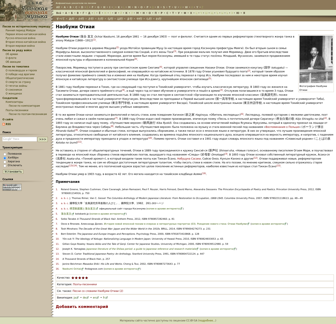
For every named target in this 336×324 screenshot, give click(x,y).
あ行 (71, 18)
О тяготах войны (16, 85)
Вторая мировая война (20, 45)
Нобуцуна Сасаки (189, 158)
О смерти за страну (18, 82)
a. (62, 198)
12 (255, 158)
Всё (58, 13)
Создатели (9, 98)
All (58, 7)
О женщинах (14, 93)
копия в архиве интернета (163, 208)
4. (57, 208)
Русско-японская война (20, 38)
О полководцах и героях (21, 70)
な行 (110, 18)
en (94, 297)
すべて (60, 18)
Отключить (15, 165)
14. (57, 259)
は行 (120, 18)
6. (57, 219)
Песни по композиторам (24, 105)
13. (57, 253)
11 (79, 142)
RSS (8, 124)
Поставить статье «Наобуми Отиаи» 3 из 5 (79, 277)
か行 (81, 18)
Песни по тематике (15, 66)
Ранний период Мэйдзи (21, 30)
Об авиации (13, 61)
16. (57, 268)
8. (57, 228)
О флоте (11, 58)
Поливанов (15, 153)
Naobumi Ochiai (71, 268)
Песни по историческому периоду (26, 26)
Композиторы (14, 101)
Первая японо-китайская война (26, 34)
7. (57, 223)
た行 (100, 18)
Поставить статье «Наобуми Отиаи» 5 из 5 (86, 277)
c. (68, 198)
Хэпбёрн (13, 157)
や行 (139, 18)
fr (104, 297)
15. (57, 264)
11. (57, 244)
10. (57, 238)
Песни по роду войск (17, 50)
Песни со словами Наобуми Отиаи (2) (98, 291)
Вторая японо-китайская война (26, 41)
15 (278, 165)
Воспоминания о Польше (282, 126)
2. (57, 198)
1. (57, 189)
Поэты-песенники (85, 284)
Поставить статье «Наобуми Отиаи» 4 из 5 (83, 277)
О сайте (7, 119)
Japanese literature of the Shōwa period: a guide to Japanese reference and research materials (141, 249)
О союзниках (14, 89)
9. (57, 234)
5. (57, 213)
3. (57, 203)
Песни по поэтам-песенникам (28, 114)
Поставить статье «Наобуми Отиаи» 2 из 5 (76, 277)
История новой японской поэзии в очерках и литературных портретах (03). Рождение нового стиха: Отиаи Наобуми (175, 223)
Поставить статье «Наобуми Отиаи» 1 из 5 (73, 277)
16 (203, 173)
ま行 (129, 18)
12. (57, 249)
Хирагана (14, 161)
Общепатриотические (20, 78)
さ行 (91, 18)
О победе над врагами (20, 74)
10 (150, 138)
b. (65, 198)
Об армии (12, 54)
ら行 (149, 18)
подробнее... (207, 320)
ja (75, 297)
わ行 (158, 18)
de (84, 297)
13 (70, 165)
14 (75, 165)
